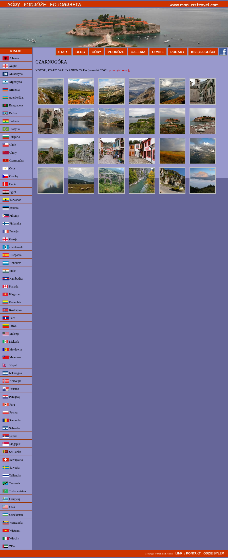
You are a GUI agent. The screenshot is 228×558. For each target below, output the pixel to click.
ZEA (9, 546)
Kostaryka (12, 310)
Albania (11, 58)
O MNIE (158, 52)
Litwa (9, 326)
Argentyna (12, 82)
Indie (9, 271)
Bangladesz (13, 105)
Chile (9, 145)
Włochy (11, 538)
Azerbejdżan (13, 97)
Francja (10, 231)
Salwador (12, 428)
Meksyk (11, 341)
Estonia (10, 208)
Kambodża (13, 278)
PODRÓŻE (116, 52)
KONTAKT (193, 553)
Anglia (10, 66)
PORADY (177, 52)
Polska (10, 412)
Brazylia (11, 129)
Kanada (10, 286)
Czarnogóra (13, 160)
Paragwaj (12, 396)
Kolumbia (12, 302)
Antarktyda (13, 74)
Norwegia (12, 381)
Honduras (12, 263)
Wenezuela (13, 522)
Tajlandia (12, 475)
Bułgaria (11, 137)
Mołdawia (12, 349)
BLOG (80, 52)
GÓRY (96, 52)
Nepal (10, 365)
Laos (9, 318)
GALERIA (138, 52)
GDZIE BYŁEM (213, 553)
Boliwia (11, 121)
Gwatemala (13, 247)
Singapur (11, 444)
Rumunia (12, 420)
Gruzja (10, 239)
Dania (9, 184)
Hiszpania (12, 255)
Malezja (11, 334)
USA (9, 507)
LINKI (179, 553)
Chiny (10, 152)
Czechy (10, 176)
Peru (9, 404)
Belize (10, 113)
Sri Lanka (12, 452)
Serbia (10, 436)
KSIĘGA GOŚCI (203, 52)
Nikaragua (12, 373)
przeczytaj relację (119, 70)
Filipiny (11, 215)
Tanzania (11, 483)
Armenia (11, 89)
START (63, 52)
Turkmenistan (14, 491)
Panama (11, 389)
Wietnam (11, 530)
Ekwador (12, 200)
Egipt (9, 192)
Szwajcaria (13, 459)
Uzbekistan (13, 515)
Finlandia (12, 223)
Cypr (9, 168)
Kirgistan (11, 294)
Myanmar (12, 357)
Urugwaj (11, 499)
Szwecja (11, 467)
